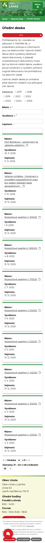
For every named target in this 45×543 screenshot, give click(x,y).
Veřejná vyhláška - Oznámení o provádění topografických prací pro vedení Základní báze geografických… (21, 181)
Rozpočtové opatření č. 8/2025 (22, 248)
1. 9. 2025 (9, 225)
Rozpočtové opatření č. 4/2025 (22, 372)
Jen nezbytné (23, 539)
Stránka (11, 460)
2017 (19, 92)
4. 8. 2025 (9, 256)
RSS (30, 35)
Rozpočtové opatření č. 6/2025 (22, 310)
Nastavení (36, 539)
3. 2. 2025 (9, 443)
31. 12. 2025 (10, 202)
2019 (7, 96)
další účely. (31, 526)
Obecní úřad (17, 19)
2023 (8, 100)
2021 (17, 96)
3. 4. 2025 (9, 380)
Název (6, 107)
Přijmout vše (10, 539)
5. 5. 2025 (9, 349)
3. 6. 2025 (9, 318)
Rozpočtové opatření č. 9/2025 (22, 217)
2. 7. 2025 (9, 287)
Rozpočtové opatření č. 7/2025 (22, 279)
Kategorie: (7, 91)
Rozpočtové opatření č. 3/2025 (22, 403)
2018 (29, 92)
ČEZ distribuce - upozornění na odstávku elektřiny (21, 144)
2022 (28, 96)
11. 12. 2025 (9, 161)
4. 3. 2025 (9, 411)
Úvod (4, 19)
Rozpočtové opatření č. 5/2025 (22, 341)
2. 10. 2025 (9, 194)
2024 (19, 100)
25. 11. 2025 (10, 153)
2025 (29, 100)
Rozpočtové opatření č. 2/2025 (22, 435)
